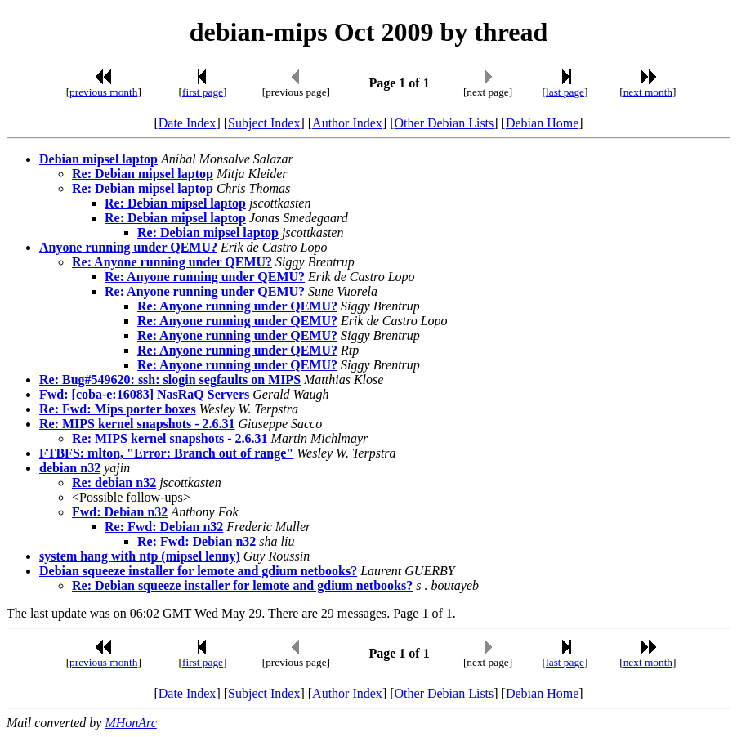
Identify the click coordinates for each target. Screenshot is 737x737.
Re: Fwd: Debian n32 (164, 527)
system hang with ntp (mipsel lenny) (139, 556)
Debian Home (542, 123)
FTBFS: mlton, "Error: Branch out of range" (166, 453)
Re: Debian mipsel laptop (142, 174)
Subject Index (264, 123)
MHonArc (130, 723)
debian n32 (69, 468)
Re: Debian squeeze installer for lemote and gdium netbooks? (242, 585)
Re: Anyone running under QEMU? (172, 262)
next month (647, 92)
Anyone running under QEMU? (128, 247)
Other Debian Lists (444, 123)
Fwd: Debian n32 (120, 512)
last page (565, 92)
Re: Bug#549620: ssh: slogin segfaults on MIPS (170, 379)
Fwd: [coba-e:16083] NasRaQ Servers (144, 394)
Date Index (188, 123)
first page (202, 92)
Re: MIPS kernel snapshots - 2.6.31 (137, 424)
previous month (103, 92)
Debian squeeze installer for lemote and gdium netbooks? (198, 571)
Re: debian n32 (114, 482)
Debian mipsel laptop (98, 159)
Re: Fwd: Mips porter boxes (117, 409)
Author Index (347, 123)
